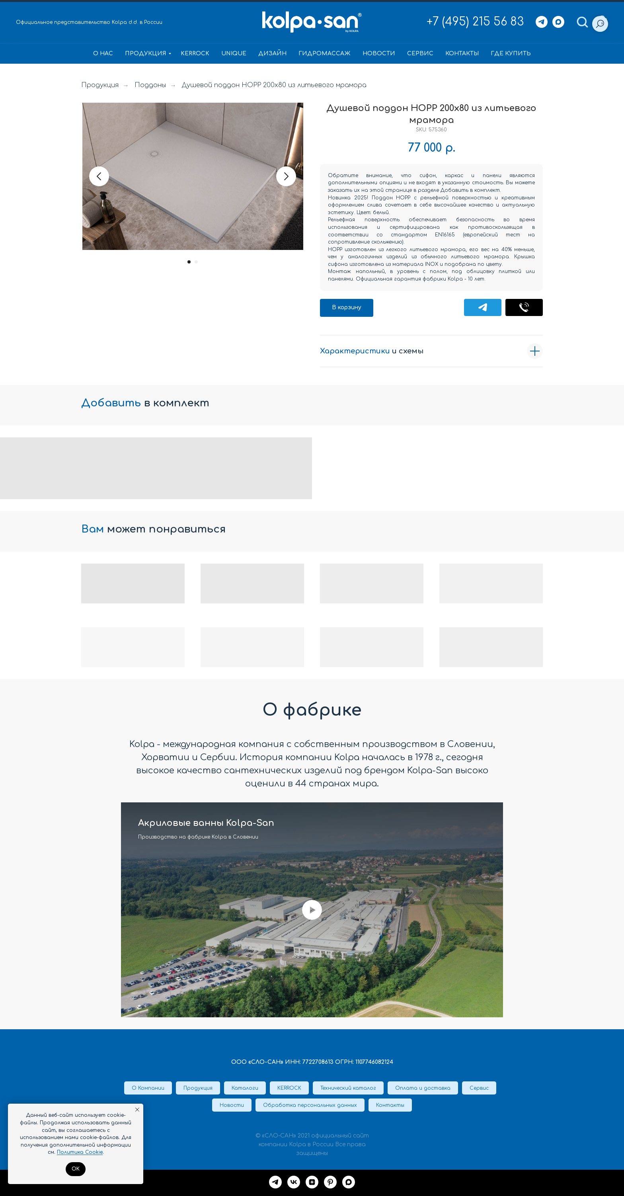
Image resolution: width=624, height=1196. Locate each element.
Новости (379, 54)
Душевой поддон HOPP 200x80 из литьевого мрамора (274, 85)
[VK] (293, 1182)
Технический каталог (348, 1088)
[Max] (558, 22)
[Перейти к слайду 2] (196, 261)
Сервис (420, 54)
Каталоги (245, 1088)
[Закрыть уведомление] (137, 1110)
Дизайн (272, 54)
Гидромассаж (324, 54)
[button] (582, 21)
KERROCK (195, 54)
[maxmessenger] (348, 1182)
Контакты (462, 54)
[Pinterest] (330, 1182)
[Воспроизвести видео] (312, 910)
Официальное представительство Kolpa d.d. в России (89, 22)
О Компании (148, 1088)
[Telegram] (542, 22)
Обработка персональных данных (310, 1105)
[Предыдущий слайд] (99, 176)
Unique (233, 54)
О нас (103, 54)
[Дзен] (312, 1182)
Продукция (145, 54)
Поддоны (150, 85)
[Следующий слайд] (286, 176)
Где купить (511, 54)
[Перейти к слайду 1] (189, 261)
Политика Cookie (80, 1152)
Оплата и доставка (422, 1088)
